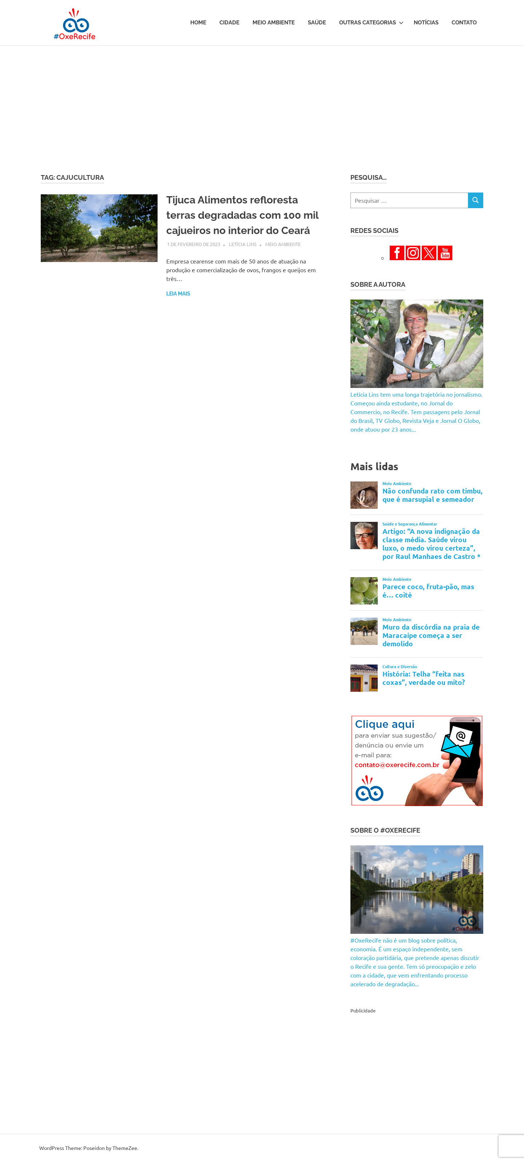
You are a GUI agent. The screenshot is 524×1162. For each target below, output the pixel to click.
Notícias (426, 22)
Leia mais (178, 294)
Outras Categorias (371, 22)
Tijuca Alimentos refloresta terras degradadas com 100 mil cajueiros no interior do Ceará (242, 215)
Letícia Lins (243, 244)
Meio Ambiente (274, 22)
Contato (464, 22)
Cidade (229, 22)
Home (198, 22)
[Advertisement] (262, 100)
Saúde (317, 22)
